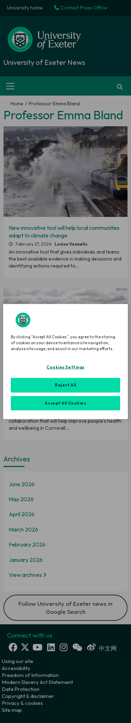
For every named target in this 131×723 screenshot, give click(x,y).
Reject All (65, 384)
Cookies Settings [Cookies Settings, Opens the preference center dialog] (65, 366)
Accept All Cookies (65, 402)
